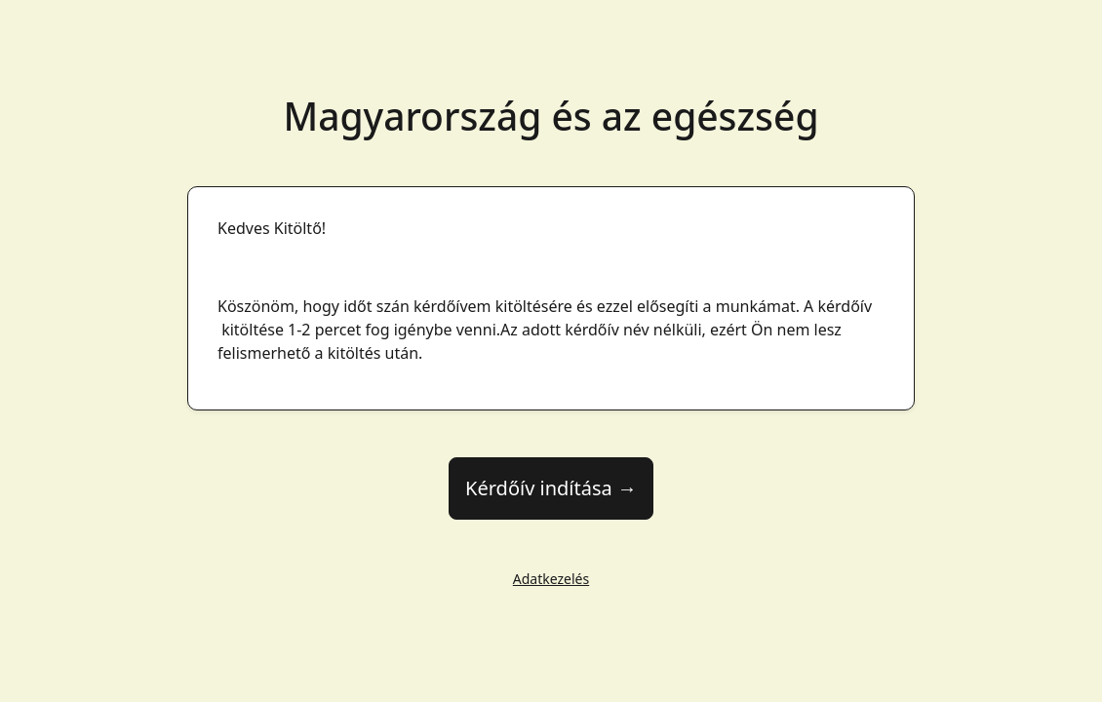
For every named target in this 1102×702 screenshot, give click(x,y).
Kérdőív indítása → (551, 488)
